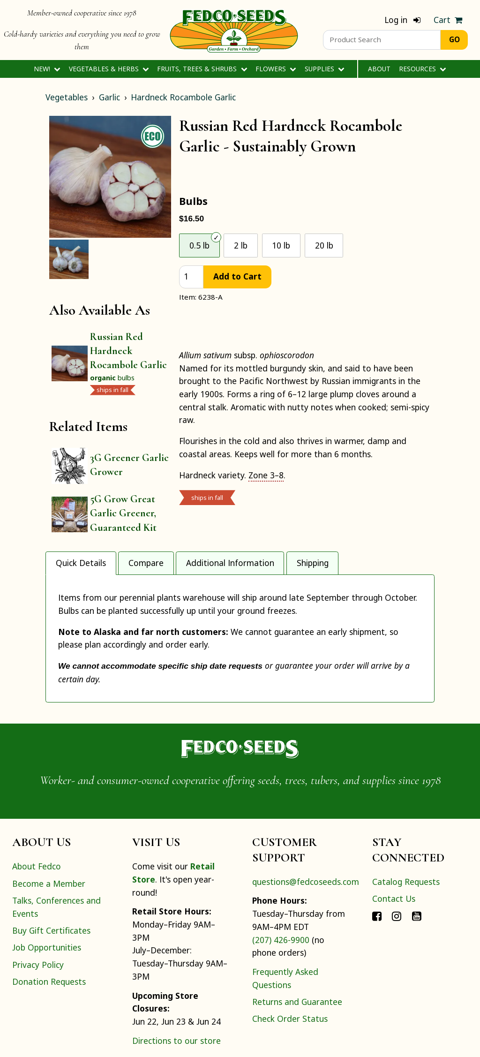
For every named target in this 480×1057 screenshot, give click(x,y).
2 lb (241, 245)
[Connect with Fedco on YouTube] (416, 868)
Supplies (325, 68)
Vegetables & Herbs (109, 68)
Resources (422, 68)
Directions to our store (176, 993)
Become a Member (48, 836)
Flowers (275, 68)
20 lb (324, 245)
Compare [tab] (146, 562)
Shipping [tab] (313, 562)
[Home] (234, 30)
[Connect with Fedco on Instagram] (396, 868)
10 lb (281, 245)
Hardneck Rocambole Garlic (183, 97)
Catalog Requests (406, 834)
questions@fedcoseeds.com (305, 834)
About (379, 68)
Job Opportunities (46, 900)
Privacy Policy (38, 917)
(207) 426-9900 (280, 892)
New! (47, 68)
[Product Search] (382, 40)
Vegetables (66, 97)
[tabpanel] (240, 615)
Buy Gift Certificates (51, 883)
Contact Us (393, 851)
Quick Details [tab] (81, 562)
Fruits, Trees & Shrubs (202, 68)
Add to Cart (237, 276)
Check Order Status (290, 972)
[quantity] (191, 276)
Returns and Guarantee (297, 954)
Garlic (109, 97)
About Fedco (36, 819)
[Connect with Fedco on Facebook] (377, 868)
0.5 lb (199, 245)
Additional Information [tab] (230, 562)
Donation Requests (49, 934)
